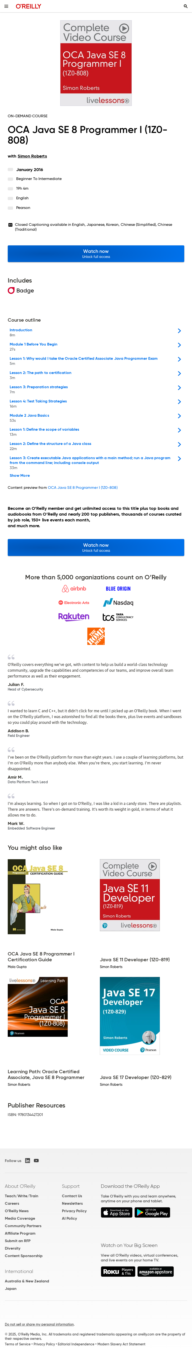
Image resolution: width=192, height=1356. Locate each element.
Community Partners (23, 1225)
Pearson (23, 207)
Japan (10, 1288)
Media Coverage (20, 1218)
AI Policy (69, 1218)
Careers (12, 1203)
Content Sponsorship (24, 1255)
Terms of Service (17, 1344)
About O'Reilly (20, 1186)
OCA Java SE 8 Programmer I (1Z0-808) (83, 487)
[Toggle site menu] (6, 6)
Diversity (12, 1248)
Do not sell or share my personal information (39, 1324)
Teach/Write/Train (21, 1195)
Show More (20, 475)
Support (71, 1186)
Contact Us (72, 1195)
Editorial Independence (76, 1344)
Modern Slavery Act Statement (121, 1344)
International (19, 1271)
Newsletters (72, 1203)
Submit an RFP (17, 1240)
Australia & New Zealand (27, 1281)
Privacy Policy (74, 1210)
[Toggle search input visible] (186, 6)
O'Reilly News (17, 1210)
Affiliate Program (20, 1233)
